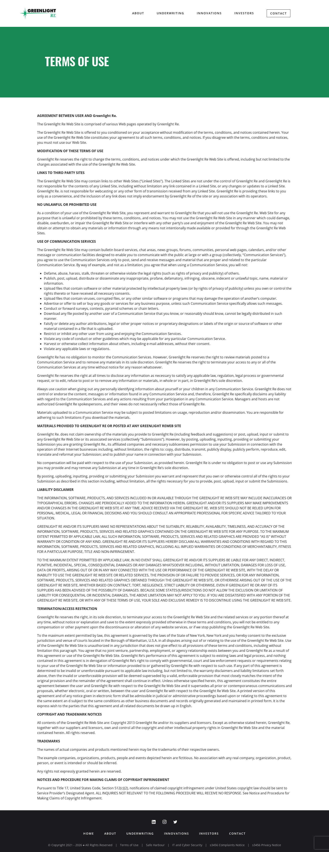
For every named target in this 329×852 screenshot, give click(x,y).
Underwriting (170, 13)
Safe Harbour (155, 845)
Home (88, 833)
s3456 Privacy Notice (266, 845)
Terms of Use (129, 845)
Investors (244, 13)
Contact (278, 14)
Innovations (209, 13)
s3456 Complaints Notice (227, 845)
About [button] (138, 13)
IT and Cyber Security (187, 845)
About (110, 833)
